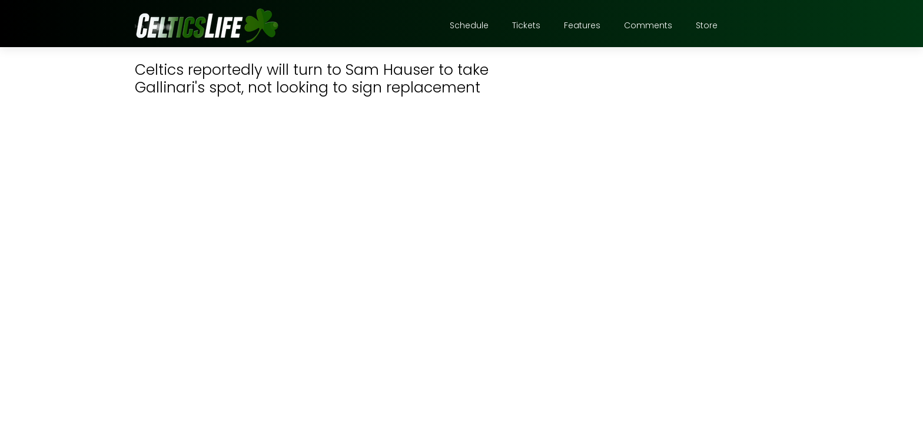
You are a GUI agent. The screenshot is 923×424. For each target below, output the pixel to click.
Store (707, 25)
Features (582, 25)
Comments (648, 25)
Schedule (469, 25)
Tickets (526, 25)
